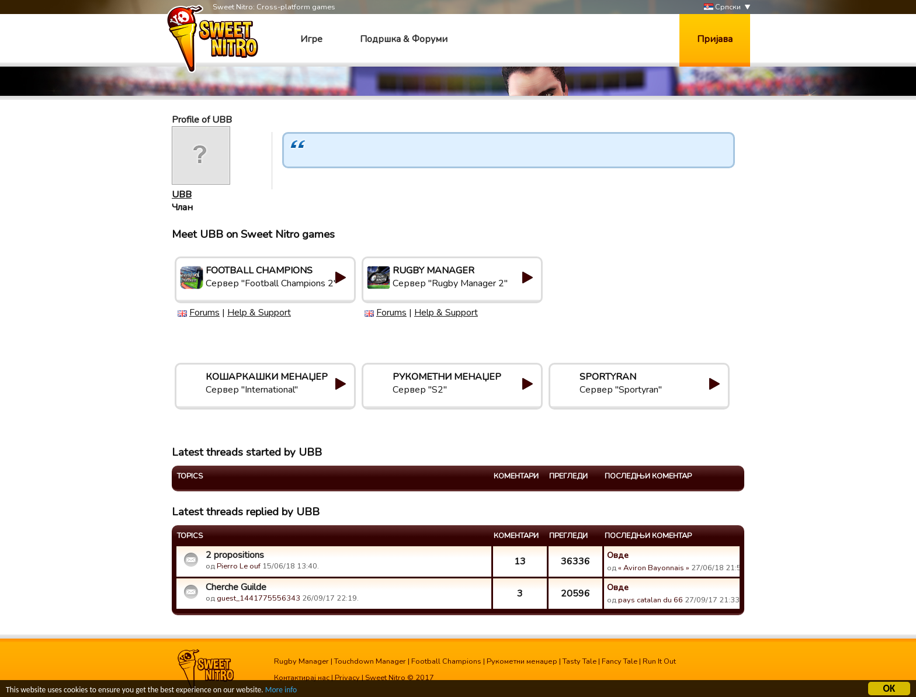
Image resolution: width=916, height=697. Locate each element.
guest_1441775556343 (258, 598)
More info (281, 691)
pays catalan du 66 (650, 600)
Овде (618, 555)
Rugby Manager (301, 661)
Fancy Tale (619, 661)
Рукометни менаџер (522, 661)
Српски (722, 7)
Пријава (715, 39)
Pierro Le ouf (239, 566)
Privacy (347, 677)
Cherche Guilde (236, 587)
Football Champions (446, 661)
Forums (204, 312)
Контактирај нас (301, 677)
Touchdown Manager (370, 661)
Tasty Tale (579, 661)
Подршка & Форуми (403, 39)
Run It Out (659, 661)
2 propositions (235, 555)
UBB (182, 194)
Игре (311, 39)
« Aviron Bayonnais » (653, 568)
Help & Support (259, 312)
